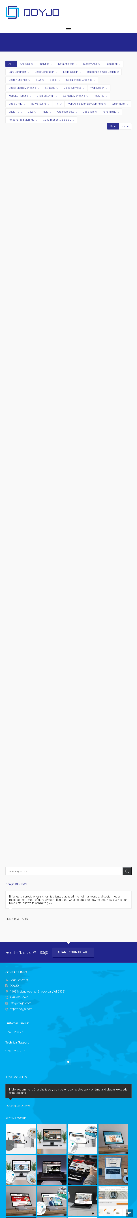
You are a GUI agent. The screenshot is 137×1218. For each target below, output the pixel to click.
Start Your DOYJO (73, 952)
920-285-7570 (19, 997)
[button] (127, 871)
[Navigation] (68, 28)
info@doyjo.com (20, 1003)
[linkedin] (68, 1062)
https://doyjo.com (21, 1009)
